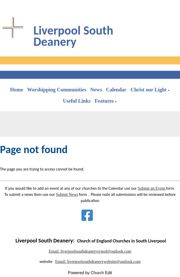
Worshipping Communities (56, 89)
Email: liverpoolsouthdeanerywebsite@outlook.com (98, 261)
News (96, 89)
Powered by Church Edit (90, 273)
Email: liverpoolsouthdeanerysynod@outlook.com (90, 251)
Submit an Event (152, 188)
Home (16, 89)
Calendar (116, 89)
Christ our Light (148, 89)
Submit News (67, 194)
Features (104, 101)
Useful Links (77, 101)
